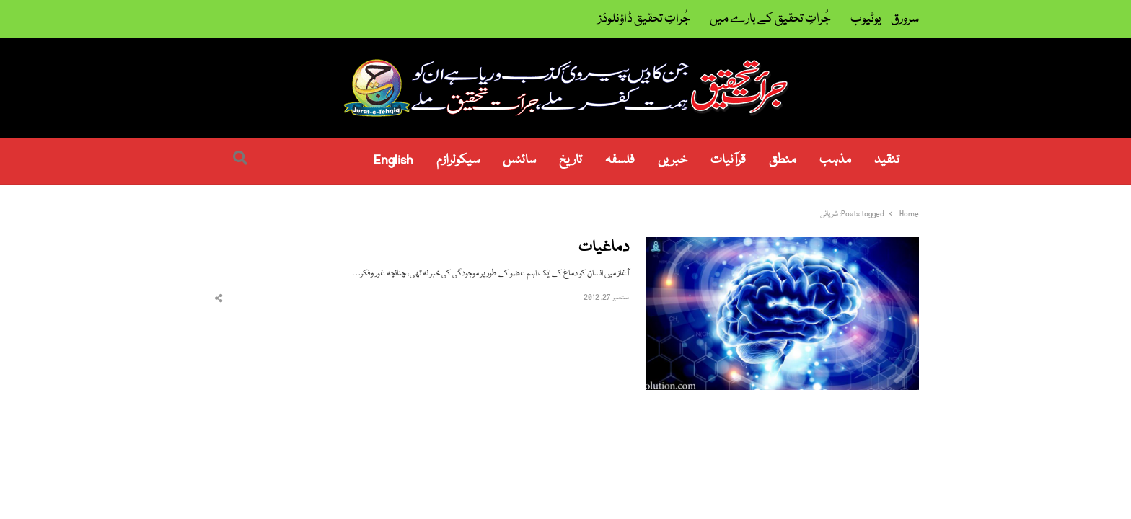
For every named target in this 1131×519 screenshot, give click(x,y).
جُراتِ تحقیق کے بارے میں (770, 19)
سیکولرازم (458, 160)
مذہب (835, 160)
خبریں (672, 160)
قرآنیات (728, 160)
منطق (782, 160)
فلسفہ (620, 160)
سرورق (905, 19)
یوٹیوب (865, 19)
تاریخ (570, 160)
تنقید (886, 160)
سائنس (519, 160)
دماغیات (603, 248)
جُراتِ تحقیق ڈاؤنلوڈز (644, 19)
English (393, 160)
